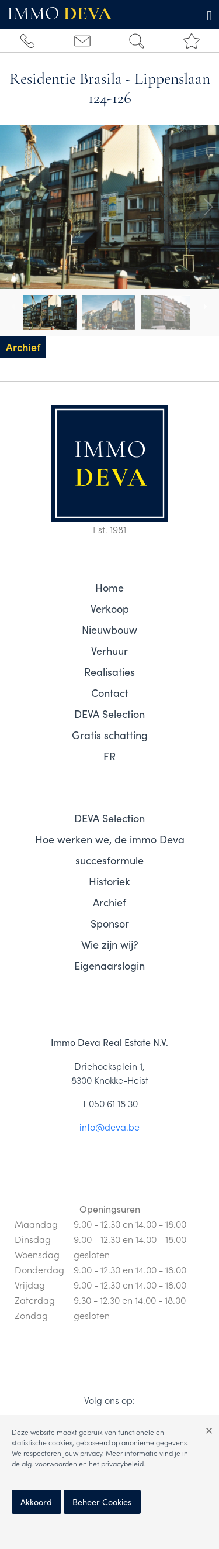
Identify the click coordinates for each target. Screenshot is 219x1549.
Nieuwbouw (109, 630)
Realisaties (109, 672)
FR (109, 756)
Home (109, 588)
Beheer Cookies (101, 1501)
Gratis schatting (110, 735)
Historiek (109, 881)
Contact (109, 693)
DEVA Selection (109, 714)
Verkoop (110, 609)
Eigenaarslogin (109, 966)
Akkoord (36, 1501)
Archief (109, 902)
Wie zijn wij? (109, 944)
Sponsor (110, 923)
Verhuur (109, 651)
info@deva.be (109, 1126)
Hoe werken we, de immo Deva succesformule (110, 849)
